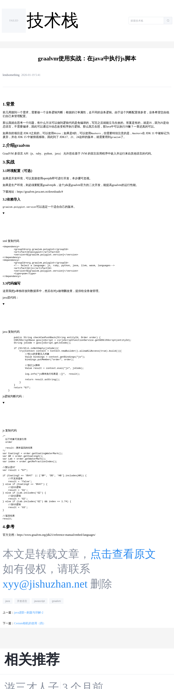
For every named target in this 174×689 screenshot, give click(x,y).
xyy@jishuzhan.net (45, 613)
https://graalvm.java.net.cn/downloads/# (40, 191)
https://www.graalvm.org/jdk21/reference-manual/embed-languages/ (56, 564)
